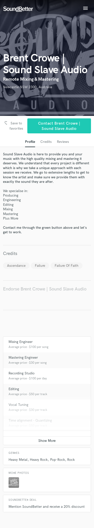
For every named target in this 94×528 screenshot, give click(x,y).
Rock (71, 460)
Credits (46, 142)
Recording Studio (22, 373)
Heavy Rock (39, 460)
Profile (30, 142)
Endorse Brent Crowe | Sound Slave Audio (44, 289)
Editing (14, 389)
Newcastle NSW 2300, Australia (27, 87)
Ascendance (16, 266)
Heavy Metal (18, 460)
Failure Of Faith (66, 266)
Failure (40, 266)
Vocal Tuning (18, 405)
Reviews (63, 142)
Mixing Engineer (21, 342)
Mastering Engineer (23, 357)
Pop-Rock (57, 460)
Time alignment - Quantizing (30, 420)
